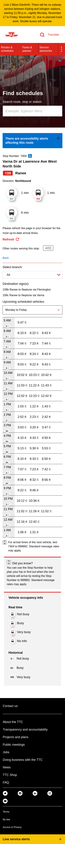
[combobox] (32, 111)
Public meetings (14, 744)
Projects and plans (15, 737)
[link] (32, 140)
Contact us (10, 706)
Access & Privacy (12, 827)
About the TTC (13, 722)
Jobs (6, 752)
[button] (61, 49)
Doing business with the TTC (23, 759)
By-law (6, 819)
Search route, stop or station (22, 101)
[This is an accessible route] (30, 156)
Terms (6, 811)
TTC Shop (10, 775)
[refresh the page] (11, 239)
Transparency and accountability (25, 729)
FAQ (6, 782)
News (7, 767)
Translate (53, 34)
